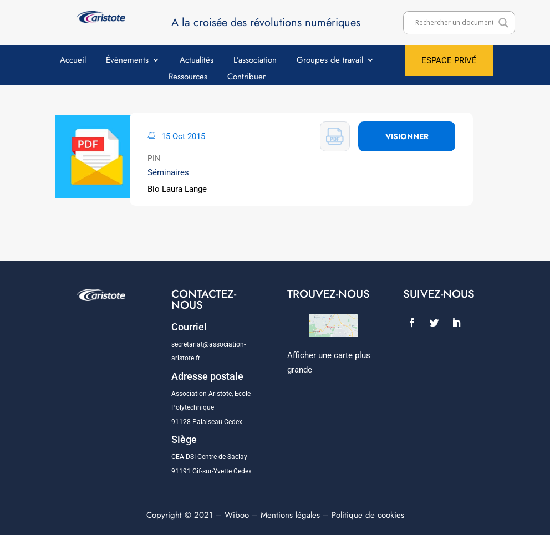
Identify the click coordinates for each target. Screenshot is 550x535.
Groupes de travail (330, 61)
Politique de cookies (368, 515)
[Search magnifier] (503, 22)
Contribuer (246, 78)
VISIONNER (407, 136)
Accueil (73, 61)
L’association (255, 61)
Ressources (188, 78)
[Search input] (454, 22)
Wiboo (237, 515)
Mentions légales (290, 515)
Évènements (127, 61)
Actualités (196, 61)
